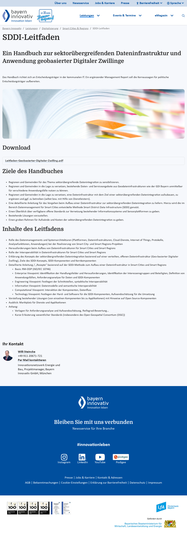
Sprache (174, 3)
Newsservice (81, 3)
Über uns (60, 3)
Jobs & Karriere (105, 3)
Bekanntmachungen (46, 482)
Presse (125, 3)
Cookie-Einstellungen (74, 482)
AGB (28, 482)
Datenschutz (138, 482)
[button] (106, 15)
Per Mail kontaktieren (32, 360)
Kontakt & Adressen (109, 477)
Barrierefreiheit (147, 3)
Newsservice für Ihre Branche (93, 428)
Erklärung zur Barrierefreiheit (109, 482)
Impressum (155, 482)
